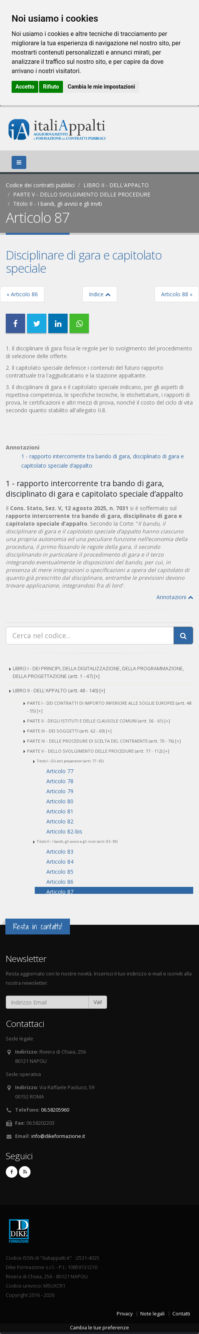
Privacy (125, 1313)
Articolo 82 (59, 821)
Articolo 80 (59, 801)
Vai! (98, 1002)
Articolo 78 (59, 781)
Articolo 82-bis (64, 831)
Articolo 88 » (176, 294)
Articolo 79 (59, 791)
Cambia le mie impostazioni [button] (101, 87)
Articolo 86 (59, 881)
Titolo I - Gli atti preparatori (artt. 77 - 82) (70, 761)
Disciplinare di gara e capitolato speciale (84, 261)
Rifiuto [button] (51, 87)
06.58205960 (55, 1110)
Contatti (181, 1313)
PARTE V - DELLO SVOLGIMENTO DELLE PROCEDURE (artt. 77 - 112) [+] (98, 751)
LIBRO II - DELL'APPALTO (116, 185)
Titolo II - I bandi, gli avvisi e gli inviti (57, 203)
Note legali (152, 1313)
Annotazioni (174, 597)
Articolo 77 (59, 771)
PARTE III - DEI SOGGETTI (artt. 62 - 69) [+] (69, 731)
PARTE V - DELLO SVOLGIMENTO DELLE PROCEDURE (81, 194)
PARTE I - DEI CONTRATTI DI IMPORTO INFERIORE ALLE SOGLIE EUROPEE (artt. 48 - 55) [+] (109, 707)
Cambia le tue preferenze (99, 1327)
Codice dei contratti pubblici (40, 185)
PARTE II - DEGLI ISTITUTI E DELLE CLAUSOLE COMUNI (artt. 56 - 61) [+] (98, 721)
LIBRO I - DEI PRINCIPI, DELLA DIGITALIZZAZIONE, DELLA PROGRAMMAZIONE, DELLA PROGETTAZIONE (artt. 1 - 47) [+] (98, 672)
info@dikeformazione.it (58, 1136)
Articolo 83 (59, 851)
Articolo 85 (59, 871)
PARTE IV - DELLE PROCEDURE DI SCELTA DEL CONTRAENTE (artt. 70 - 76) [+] (104, 741)
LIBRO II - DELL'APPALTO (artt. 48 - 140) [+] (59, 690)
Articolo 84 (59, 861)
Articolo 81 (59, 811)
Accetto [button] (24, 87)
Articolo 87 (59, 891)
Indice (100, 294)
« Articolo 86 (22, 294)
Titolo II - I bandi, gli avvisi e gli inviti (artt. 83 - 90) (77, 841)
